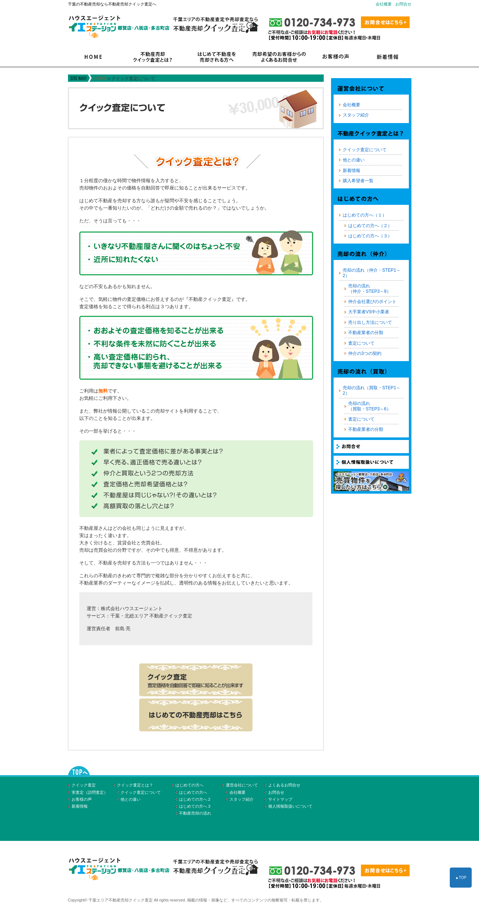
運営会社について (242, 785)
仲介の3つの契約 (364, 353)
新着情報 (351, 170)
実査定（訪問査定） (90, 792)
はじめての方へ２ (195, 799)
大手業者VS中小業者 (368, 311)
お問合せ (403, 4)
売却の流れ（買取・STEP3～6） (369, 406)
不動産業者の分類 (365, 332)
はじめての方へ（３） (370, 235)
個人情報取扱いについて (290, 806)
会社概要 (384, 4)
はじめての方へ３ (195, 806)
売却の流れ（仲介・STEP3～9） (369, 288)
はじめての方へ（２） (370, 225)
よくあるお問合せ (284, 785)
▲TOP (460, 878)
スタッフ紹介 (356, 115)
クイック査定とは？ (135, 785)
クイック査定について (365, 149)
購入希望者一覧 (358, 180)
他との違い (354, 159)
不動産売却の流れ (195, 813)
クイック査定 (84, 785)
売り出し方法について (370, 322)
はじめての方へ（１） (365, 215)
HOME (100, 78)
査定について (361, 343)
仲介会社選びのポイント (372, 301)
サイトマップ (280, 799)
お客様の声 (82, 799)
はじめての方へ (189, 785)
